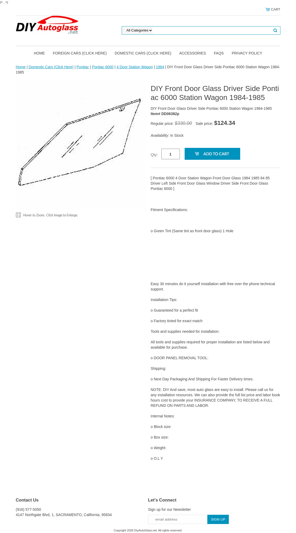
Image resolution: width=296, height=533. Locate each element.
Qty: (154, 154)
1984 (160, 67)
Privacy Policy (247, 53)
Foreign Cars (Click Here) (80, 53)
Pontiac (82, 67)
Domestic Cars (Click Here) (143, 53)
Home (39, 53)
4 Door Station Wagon (135, 67)
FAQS (219, 53)
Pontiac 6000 (102, 67)
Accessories (192, 53)
